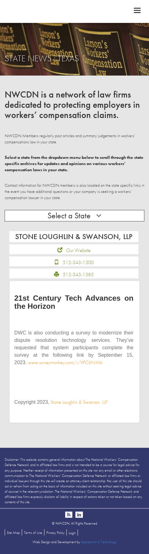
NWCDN (74, 11)
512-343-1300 (78, 262)
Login (72, 532)
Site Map (13, 532)
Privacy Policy (55, 532)
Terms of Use (33, 532)
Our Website (78, 250)
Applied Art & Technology (99, 541)
